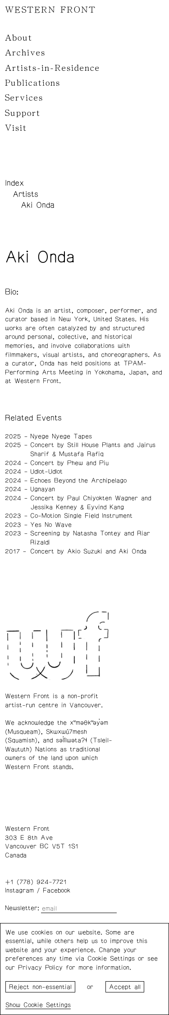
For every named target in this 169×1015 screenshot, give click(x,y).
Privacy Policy (40, 967)
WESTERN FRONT (50, 9)
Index (14, 183)
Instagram (19, 890)
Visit (16, 128)
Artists (25, 194)
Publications (32, 82)
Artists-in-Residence (52, 68)
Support (23, 113)
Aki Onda (38, 205)
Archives (25, 52)
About (18, 37)
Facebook (56, 890)
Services (24, 97)
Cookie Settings (47, 1005)
